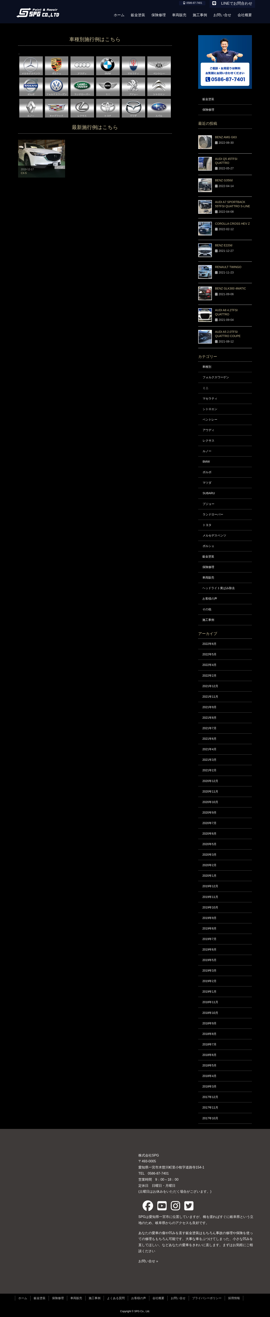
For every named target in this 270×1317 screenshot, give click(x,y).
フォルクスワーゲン (216, 377)
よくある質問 (116, 1298)
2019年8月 (209, 928)
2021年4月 (209, 749)
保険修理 (208, 109)
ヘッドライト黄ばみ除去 (218, 588)
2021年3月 (209, 759)
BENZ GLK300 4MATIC (230, 288)
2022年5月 (209, 654)
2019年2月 (209, 981)
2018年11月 (210, 1002)
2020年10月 (210, 802)
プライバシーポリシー (207, 1298)
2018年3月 (209, 1086)
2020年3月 (209, 854)
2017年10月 (210, 1118)
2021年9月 (209, 707)
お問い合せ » (148, 1261)
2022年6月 (209, 643)
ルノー (207, 451)
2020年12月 (210, 781)
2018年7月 (209, 1044)
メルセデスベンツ (214, 535)
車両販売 (208, 577)
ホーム (22, 1298)
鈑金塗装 (208, 99)
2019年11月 (210, 897)
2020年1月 (209, 875)
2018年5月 (209, 1065)
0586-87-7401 (156, 1173)
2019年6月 (209, 949)
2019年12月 (210, 886)
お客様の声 (209, 598)
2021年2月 (209, 770)
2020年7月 (209, 823)
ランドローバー (213, 514)
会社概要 (158, 1298)
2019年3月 (209, 970)
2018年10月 (210, 1012)
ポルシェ (208, 546)
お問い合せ (178, 1298)
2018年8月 (209, 1034)
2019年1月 (209, 991)
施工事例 (208, 619)
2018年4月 (209, 1076)
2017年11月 (210, 1107)
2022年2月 (209, 675)
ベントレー (210, 419)
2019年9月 (209, 918)
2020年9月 (209, 812)
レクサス (208, 440)
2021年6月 (209, 738)
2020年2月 (209, 865)
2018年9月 (209, 1023)
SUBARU (209, 493)
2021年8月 (209, 717)
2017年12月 (210, 1097)
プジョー (208, 504)
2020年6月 (209, 833)
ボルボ (207, 472)
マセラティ (210, 398)
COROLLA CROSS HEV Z (232, 223)
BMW (206, 461)
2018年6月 (209, 1055)
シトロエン (210, 409)
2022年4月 (209, 664)
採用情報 (234, 1298)
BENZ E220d (223, 245)
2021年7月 (209, 728)
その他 (206, 609)
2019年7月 (209, 939)
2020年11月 (210, 791)
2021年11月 (210, 696)
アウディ (208, 430)
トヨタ (207, 525)
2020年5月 (209, 844)
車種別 (206, 366)
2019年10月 (210, 907)
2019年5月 (209, 960)
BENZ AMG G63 (226, 137)
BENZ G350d (224, 180)
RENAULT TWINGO (228, 267)
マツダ (207, 482)
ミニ (206, 388)
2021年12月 (210, 686)
